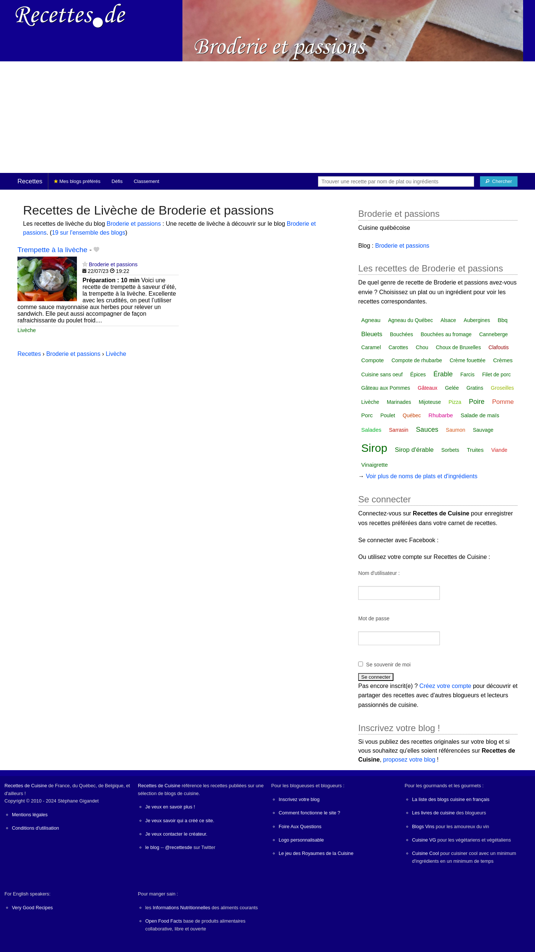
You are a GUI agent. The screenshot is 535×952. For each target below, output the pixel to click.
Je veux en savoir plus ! (170, 807)
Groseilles (502, 388)
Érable (443, 374)
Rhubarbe (440, 415)
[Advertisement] (267, 117)
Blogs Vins (423, 826)
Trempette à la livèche (52, 250)
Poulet (387, 415)
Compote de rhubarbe (417, 360)
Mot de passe (373, 618)
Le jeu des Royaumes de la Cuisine (316, 853)
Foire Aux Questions (300, 826)
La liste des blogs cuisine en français (450, 799)
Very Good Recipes (32, 907)
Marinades (399, 402)
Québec (412, 415)
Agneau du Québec (410, 320)
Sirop (374, 448)
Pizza (454, 402)
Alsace (448, 320)
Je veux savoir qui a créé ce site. (179, 820)
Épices (418, 374)
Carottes (398, 347)
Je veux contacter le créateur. (176, 834)
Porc (367, 415)
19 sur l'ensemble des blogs (88, 232)
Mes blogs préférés (77, 181)
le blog (152, 847)
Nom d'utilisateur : (379, 573)
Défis (117, 181)
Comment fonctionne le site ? (309, 813)
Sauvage (483, 430)
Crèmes (503, 360)
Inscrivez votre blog (299, 799)
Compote (372, 360)
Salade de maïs (480, 415)
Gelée (452, 388)
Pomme (503, 401)
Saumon (455, 430)
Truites (475, 450)
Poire (476, 401)
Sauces (427, 429)
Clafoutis (499, 347)
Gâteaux (427, 388)
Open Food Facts (163, 921)
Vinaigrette (374, 464)
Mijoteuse (430, 402)
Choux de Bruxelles (458, 347)
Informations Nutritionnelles (181, 907)
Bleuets (371, 334)
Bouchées (401, 334)
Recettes (29, 181)
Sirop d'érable (414, 449)
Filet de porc (496, 374)
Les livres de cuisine (433, 813)
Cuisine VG (424, 840)
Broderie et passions (134, 224)
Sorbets (450, 450)
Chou (422, 347)
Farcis (467, 374)
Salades (371, 430)
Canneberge (493, 334)
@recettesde (178, 847)
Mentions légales (30, 814)
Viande (499, 450)
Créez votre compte (445, 686)
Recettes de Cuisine (25, 785)
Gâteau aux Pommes (385, 388)
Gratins (475, 388)
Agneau (370, 320)
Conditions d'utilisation (35, 828)
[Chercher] (499, 181)
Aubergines (477, 320)
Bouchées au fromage (446, 334)
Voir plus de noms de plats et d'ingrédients (421, 476)
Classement (146, 181)
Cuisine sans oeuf (381, 374)
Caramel (371, 347)
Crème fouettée (468, 360)
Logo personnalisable (301, 840)
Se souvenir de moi (388, 665)
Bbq (502, 320)
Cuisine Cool (425, 853)
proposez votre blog (409, 759)
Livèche (26, 330)
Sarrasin (398, 430)
